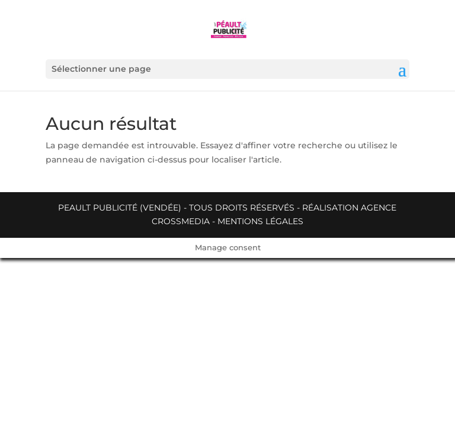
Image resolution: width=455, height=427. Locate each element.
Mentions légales (260, 221)
